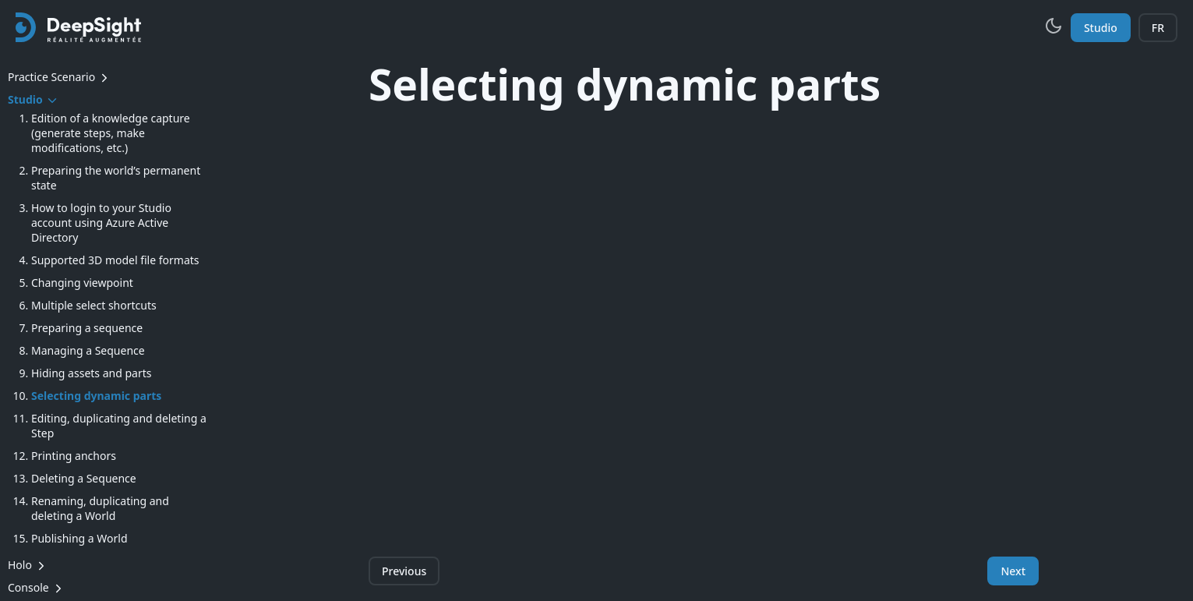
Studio (1100, 27)
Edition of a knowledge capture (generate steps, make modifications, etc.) (110, 133)
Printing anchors (73, 455)
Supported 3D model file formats (115, 260)
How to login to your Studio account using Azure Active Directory (101, 222)
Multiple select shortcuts (94, 305)
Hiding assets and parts (91, 373)
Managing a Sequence (88, 350)
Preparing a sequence (87, 327)
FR (1158, 27)
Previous (404, 571)
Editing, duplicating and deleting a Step (118, 425)
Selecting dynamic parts (96, 395)
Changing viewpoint (82, 282)
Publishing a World (79, 538)
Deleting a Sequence (83, 478)
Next (1013, 571)
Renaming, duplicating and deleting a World (100, 508)
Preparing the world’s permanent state (115, 178)
